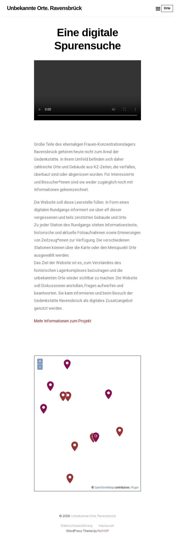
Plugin (134, 487)
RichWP (103, 531)
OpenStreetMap (104, 487)
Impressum (106, 525)
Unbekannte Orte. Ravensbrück (93, 516)
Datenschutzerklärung (76, 525)
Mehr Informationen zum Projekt (62, 321)
